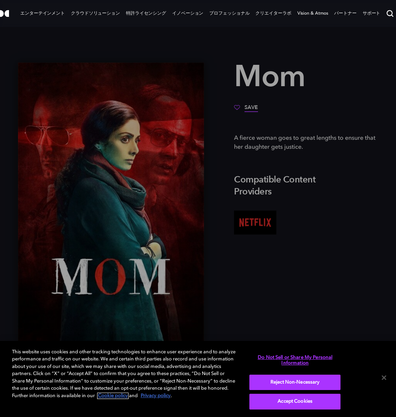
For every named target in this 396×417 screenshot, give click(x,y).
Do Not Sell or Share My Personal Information (295, 360)
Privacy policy (156, 395)
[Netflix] (255, 223)
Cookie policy (113, 395)
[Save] (246, 110)
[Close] (384, 377)
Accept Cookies (295, 401)
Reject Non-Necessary (295, 382)
